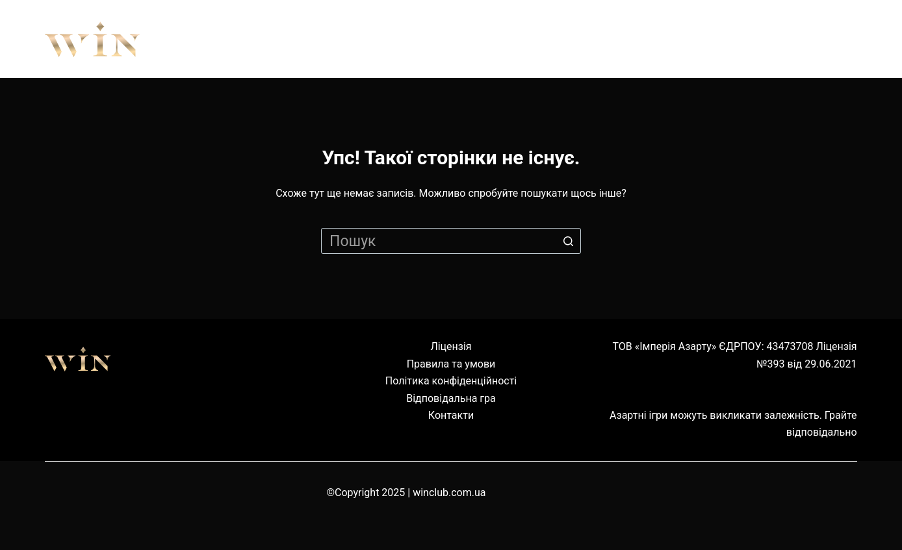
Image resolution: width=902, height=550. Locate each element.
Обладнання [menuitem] (536, 39)
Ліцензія (450, 346)
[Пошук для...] (451, 241)
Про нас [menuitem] (290, 39)
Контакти (451, 415)
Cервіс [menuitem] (819, 39)
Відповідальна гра (451, 398)
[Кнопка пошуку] (568, 241)
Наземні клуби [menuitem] (689, 39)
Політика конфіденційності (451, 381)
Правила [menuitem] (404, 39)
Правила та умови (451, 364)
